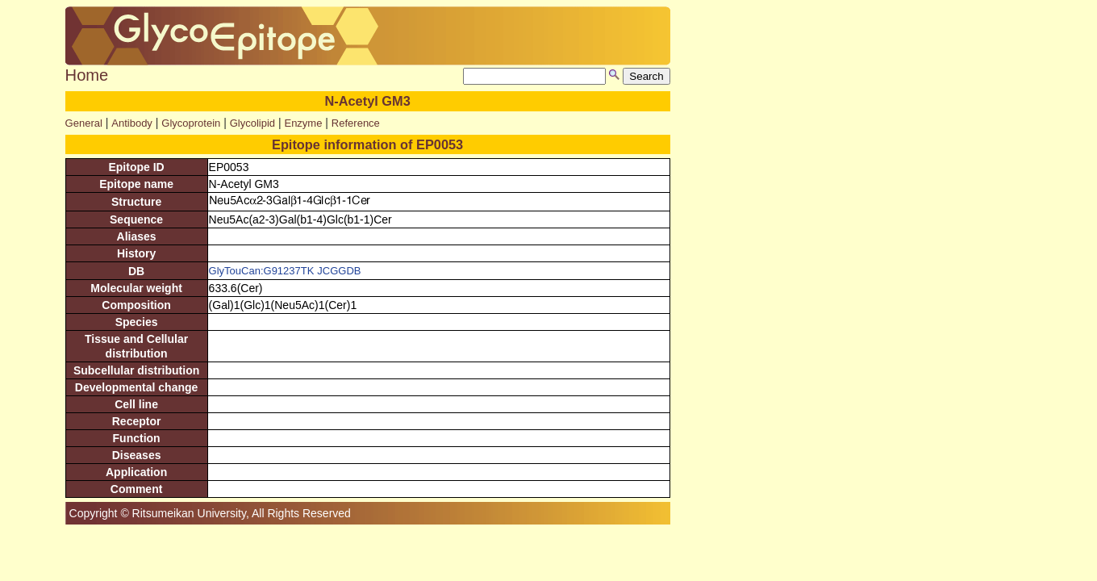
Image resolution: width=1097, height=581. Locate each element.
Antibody (131, 123)
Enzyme (303, 123)
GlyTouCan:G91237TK (262, 271)
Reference (356, 123)
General (83, 123)
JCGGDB (339, 271)
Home (87, 75)
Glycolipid (252, 123)
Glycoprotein (190, 123)
